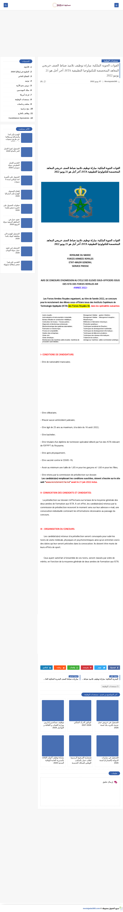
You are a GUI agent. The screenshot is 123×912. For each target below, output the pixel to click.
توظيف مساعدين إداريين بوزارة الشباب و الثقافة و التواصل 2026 (54, 725)
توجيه (27, 81)
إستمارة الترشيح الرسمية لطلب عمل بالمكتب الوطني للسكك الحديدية (81, 760)
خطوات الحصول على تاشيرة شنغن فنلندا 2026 (11, 207)
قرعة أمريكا (24, 95)
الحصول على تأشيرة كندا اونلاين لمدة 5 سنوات (12, 179)
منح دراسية (25, 109)
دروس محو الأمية (22, 86)
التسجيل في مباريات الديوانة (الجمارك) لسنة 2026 (108, 760)
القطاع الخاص (23, 76)
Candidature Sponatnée (19, 118)
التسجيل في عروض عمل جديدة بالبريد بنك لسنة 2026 (108, 725)
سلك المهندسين (23, 90)
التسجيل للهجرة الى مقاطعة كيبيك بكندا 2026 (12, 236)
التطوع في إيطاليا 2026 (20, 72)
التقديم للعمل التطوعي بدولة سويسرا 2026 (14, 165)
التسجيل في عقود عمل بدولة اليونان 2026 (13, 250)
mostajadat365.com (91, 908)
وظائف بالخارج (23, 113)
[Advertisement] (61, 34)
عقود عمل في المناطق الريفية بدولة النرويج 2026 (11, 222)
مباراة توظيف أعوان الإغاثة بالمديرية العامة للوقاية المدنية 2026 (53, 760)
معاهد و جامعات (23, 104)
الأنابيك (26, 67)
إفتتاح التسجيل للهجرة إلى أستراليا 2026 (12, 193)
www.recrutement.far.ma (58, 482)
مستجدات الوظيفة (111, 61)
